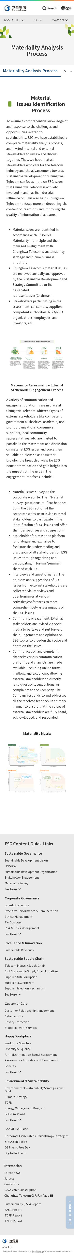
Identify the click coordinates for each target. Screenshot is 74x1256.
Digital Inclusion (15, 1153)
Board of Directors (17, 905)
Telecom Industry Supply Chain (25, 965)
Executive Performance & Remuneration (31, 911)
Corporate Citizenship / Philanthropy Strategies (36, 1136)
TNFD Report (13, 1221)
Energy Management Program (25, 1108)
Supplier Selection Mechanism (25, 988)
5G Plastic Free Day (17, 1147)
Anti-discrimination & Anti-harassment (31, 1054)
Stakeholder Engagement (22, 877)
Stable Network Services (21, 1028)
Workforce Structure (18, 1043)
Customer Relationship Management (29, 1010)
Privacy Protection (17, 1022)
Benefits (10, 1066)
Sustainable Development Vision (26, 860)
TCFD (8, 1102)
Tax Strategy (13, 922)
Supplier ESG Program (19, 983)
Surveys (9, 1178)
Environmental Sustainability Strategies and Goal (34, 1089)
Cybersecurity (14, 1016)
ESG (8, 844)
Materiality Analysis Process (30, 71)
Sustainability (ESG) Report (23, 1204)
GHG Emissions (15, 1114)
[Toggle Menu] (70, 71)
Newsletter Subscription (20, 1190)
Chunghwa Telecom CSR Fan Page (28, 1196)
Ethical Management (18, 917)
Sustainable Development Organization (31, 872)
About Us (7, 1247)
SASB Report (13, 1210)
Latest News (12, 1173)
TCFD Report (13, 1215)
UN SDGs (10, 866)
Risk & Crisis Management (22, 928)
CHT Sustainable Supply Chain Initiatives (31, 971)
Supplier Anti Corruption (21, 977)
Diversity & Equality (17, 1049)
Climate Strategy (16, 1097)
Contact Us (11, 1184)
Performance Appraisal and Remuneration (33, 1060)
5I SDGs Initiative (16, 1142)
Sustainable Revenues (19, 950)
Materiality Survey (16, 883)
